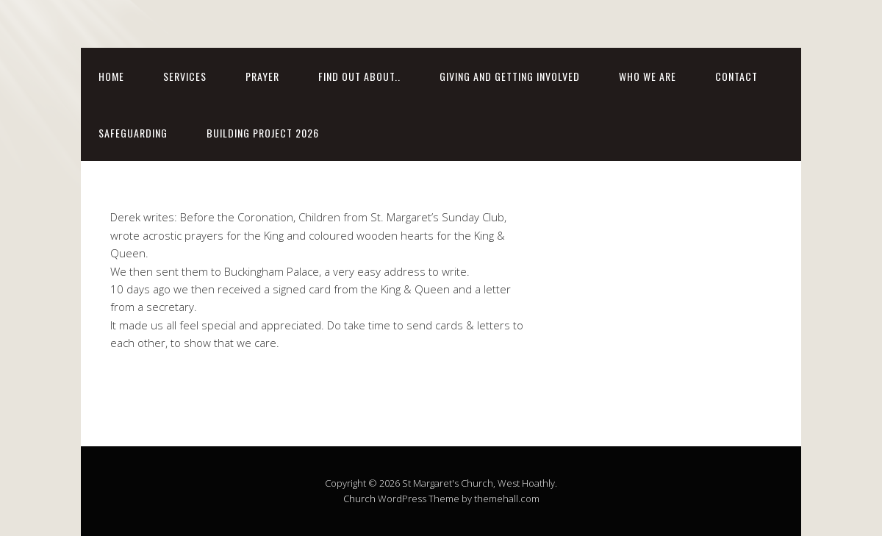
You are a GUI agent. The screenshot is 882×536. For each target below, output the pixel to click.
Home (111, 76)
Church (359, 498)
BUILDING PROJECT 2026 (263, 132)
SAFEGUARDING (133, 132)
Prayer (262, 76)
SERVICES (185, 76)
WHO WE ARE (647, 76)
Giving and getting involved (510, 76)
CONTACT (736, 76)
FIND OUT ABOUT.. (359, 76)
